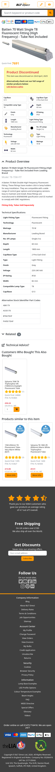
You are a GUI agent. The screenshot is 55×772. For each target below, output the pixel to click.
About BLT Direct (27, 605)
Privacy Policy (27, 674)
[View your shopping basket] (49, 4)
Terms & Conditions (27, 613)
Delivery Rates (27, 609)
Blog (27, 601)
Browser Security (27, 671)
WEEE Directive (27, 703)
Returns (27, 658)
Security (27, 663)
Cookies (27, 667)
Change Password (27, 634)
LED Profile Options (27, 687)
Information (27, 679)
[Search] (50, 13)
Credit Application (27, 650)
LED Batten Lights (15, 86)
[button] (51, 386)
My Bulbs (27, 646)
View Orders (27, 638)
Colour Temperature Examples (27, 691)
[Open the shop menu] (5, 4)
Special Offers (27, 707)
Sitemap (27, 621)
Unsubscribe (27, 654)
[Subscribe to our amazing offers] (27, 553)
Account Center (27, 626)
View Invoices (27, 642)
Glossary (27, 711)
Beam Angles (27, 695)
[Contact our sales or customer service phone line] (41, 4)
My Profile (27, 630)
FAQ (27, 699)
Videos (28, 715)
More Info (11, 475)
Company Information (27, 597)
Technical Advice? (15, 345)
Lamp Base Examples (27, 683)
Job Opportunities (27, 617)
